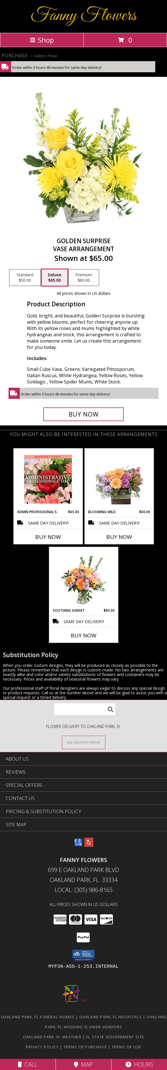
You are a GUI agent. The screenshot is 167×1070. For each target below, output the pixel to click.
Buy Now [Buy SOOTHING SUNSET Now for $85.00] (84, 635)
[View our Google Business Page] (78, 845)
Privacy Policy (42, 1046)
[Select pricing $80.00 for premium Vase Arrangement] (84, 277)
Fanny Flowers (83, 15)
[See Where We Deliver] (83, 742)
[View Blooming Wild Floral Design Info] (119, 479)
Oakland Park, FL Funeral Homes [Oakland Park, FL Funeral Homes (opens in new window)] (37, 1016)
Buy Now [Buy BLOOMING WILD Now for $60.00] (119, 537)
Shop (42, 40)
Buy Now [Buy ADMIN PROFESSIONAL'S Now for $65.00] (48, 537)
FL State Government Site (115, 1036)
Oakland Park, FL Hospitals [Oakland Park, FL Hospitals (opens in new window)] (110, 1016)
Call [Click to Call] (27, 1064)
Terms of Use (127, 1046)
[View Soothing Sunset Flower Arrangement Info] (83, 578)
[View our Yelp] (88, 845)
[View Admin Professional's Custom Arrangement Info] (48, 479)
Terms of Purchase (85, 1046)
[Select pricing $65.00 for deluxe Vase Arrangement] (54, 277)
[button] (83, 955)
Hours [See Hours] (139, 1064)
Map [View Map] (83, 1064)
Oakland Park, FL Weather (52, 1036)
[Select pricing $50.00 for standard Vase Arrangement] (24, 277)
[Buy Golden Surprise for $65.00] (83, 414)
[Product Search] (85, 709)
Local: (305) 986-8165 (84, 890)
